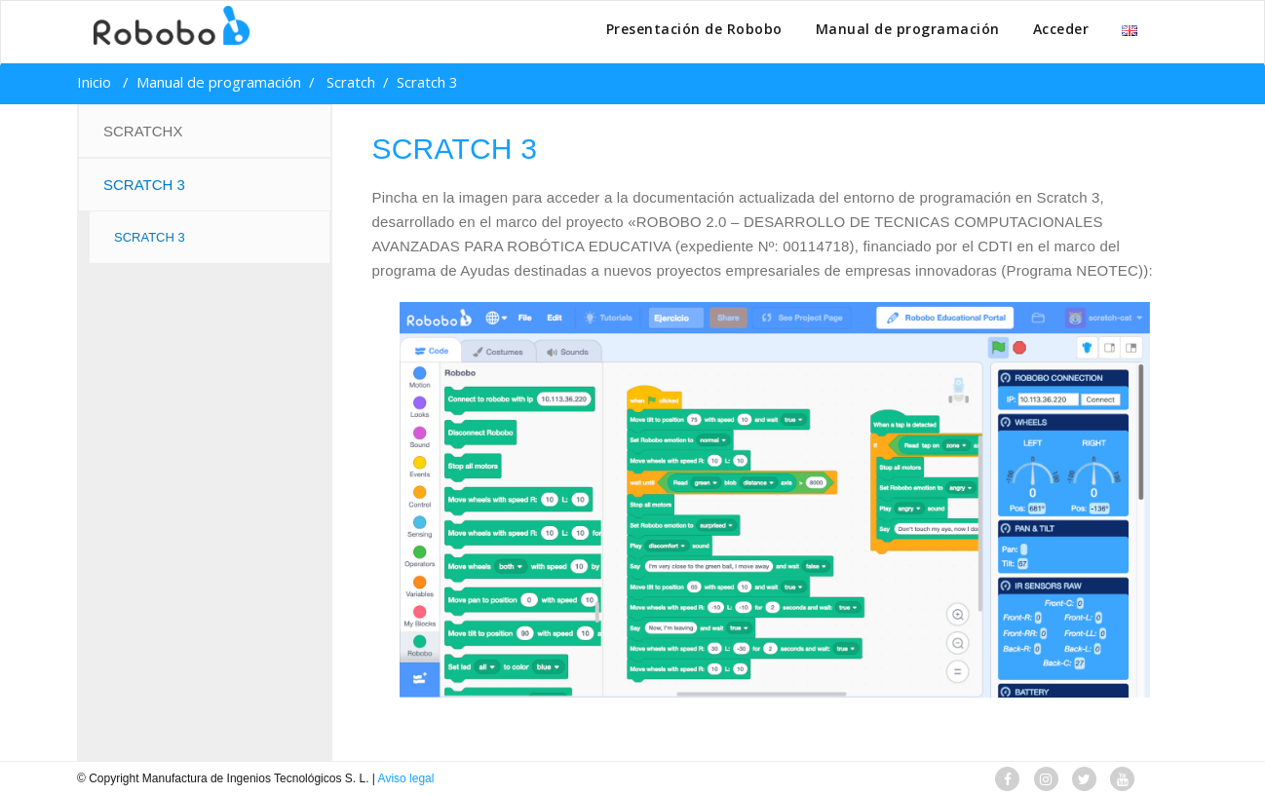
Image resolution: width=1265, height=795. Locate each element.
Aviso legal (406, 778)
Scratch (350, 82)
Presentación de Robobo (694, 28)
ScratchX (142, 131)
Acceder (1061, 28)
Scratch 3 (144, 184)
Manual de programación (908, 28)
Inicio (94, 82)
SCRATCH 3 (149, 237)
